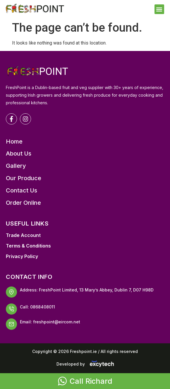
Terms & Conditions (28, 246)
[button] (159, 9)
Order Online (23, 202)
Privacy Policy (22, 256)
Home (14, 141)
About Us (18, 153)
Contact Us (21, 190)
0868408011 (42, 306)
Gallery (16, 165)
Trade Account (23, 235)
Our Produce (23, 178)
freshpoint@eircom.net (56, 321)
